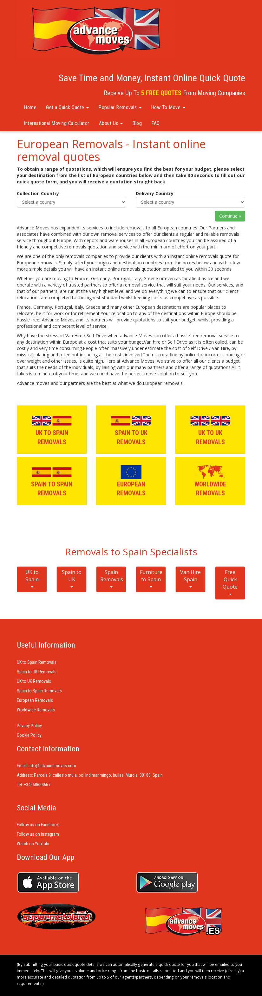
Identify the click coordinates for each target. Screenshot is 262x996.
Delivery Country (155, 193)
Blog (137, 123)
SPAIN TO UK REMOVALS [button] (131, 429)
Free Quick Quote (230, 582)
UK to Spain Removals (36, 662)
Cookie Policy (29, 735)
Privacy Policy (29, 725)
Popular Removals (119, 107)
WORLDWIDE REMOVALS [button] (210, 480)
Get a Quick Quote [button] (67, 107)
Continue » (230, 216)
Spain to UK (72, 578)
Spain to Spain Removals (39, 690)
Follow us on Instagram (38, 834)
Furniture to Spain (151, 578)
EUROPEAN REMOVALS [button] (131, 480)
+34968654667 (37, 784)
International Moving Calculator (56, 123)
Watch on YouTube (33, 843)
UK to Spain (32, 578)
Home (30, 107)
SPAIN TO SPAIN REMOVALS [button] (51, 480)
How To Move (168, 107)
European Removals (35, 700)
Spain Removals (111, 578)
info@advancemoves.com (52, 765)
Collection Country (38, 193)
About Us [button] (111, 123)
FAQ (155, 123)
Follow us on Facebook (38, 824)
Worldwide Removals (36, 709)
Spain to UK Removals (36, 671)
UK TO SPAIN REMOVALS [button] (51, 429)
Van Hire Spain (190, 578)
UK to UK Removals (34, 681)
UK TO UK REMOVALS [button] (210, 429)
